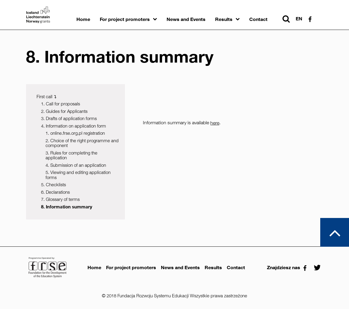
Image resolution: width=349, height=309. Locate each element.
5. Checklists (53, 184)
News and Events (186, 19)
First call (44, 96)
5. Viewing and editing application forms (78, 174)
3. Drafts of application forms (69, 118)
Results (223, 19)
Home (83, 19)
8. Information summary (66, 207)
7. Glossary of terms (60, 199)
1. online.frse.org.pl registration (75, 133)
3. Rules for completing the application (71, 155)
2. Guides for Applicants (64, 111)
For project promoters (125, 19)
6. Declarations (55, 192)
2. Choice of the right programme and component (82, 143)
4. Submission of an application (76, 165)
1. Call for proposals (60, 104)
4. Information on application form (73, 126)
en (299, 19)
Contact (258, 19)
